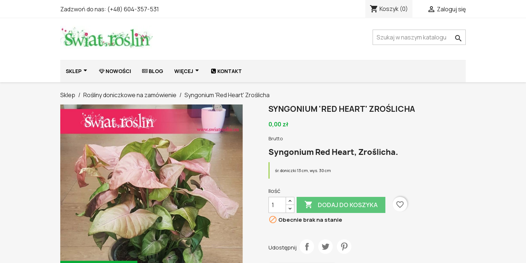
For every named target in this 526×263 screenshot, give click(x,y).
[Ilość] (277, 205)
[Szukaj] (419, 37)
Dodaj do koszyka (341, 205)
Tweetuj (325, 246)
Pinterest (344, 246)
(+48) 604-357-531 (133, 9)
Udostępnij (307, 246)
